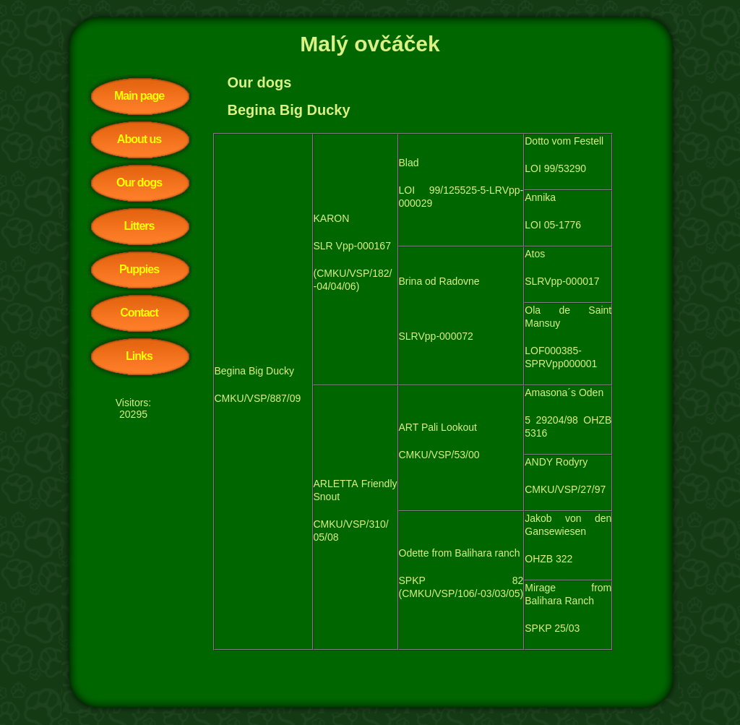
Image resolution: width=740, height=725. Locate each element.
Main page (139, 96)
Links (139, 356)
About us (139, 139)
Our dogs (139, 182)
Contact (139, 312)
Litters (139, 226)
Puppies (139, 269)
